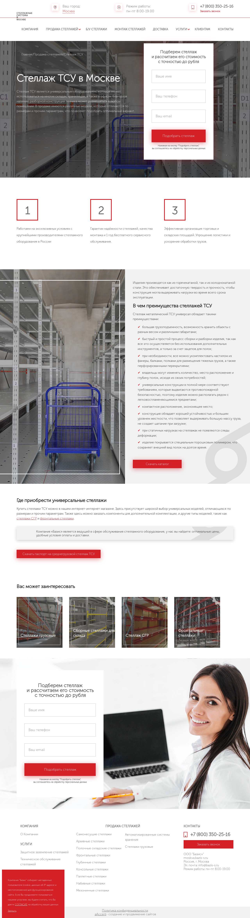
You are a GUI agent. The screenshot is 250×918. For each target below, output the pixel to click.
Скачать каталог (157, 464)
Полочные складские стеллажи (98, 848)
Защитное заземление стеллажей (44, 852)
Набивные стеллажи (90, 883)
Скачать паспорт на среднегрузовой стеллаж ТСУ (58, 554)
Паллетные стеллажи (91, 876)
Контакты (225, 29)
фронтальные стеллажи (57, 518)
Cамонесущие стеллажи (94, 834)
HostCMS (190, 878)
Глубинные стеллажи (91, 862)
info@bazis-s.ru (208, 865)
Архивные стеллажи (90, 841)
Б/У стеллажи (96, 29)
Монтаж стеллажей (130, 29)
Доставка (160, 29)
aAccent (100, 914)
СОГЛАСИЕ (21, 904)
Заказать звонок (210, 11)
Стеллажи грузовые (139, 847)
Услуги (181, 29)
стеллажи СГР (27, 518)
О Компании (29, 834)
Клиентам (202, 29)
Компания (29, 29)
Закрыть (12, 910)
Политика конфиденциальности (125, 910)
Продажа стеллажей (62, 29)
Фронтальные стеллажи (93, 855)
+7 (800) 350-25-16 (216, 6)
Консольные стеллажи (92, 869)
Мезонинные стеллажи (92, 890)
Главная (26, 54)
